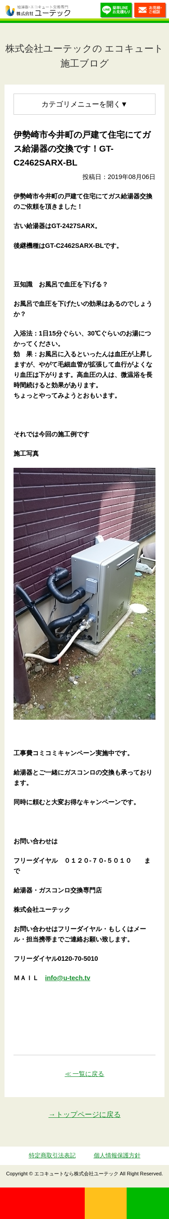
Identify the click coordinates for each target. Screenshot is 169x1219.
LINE (148, 1203)
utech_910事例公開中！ (80, 11)
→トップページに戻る (85, 1114)
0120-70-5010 (42, 1203)
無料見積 (106, 1203)
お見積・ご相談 (150, 11)
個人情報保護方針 (117, 1155)
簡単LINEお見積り (116, 11)
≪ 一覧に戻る (85, 1073)
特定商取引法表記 (52, 1155)
